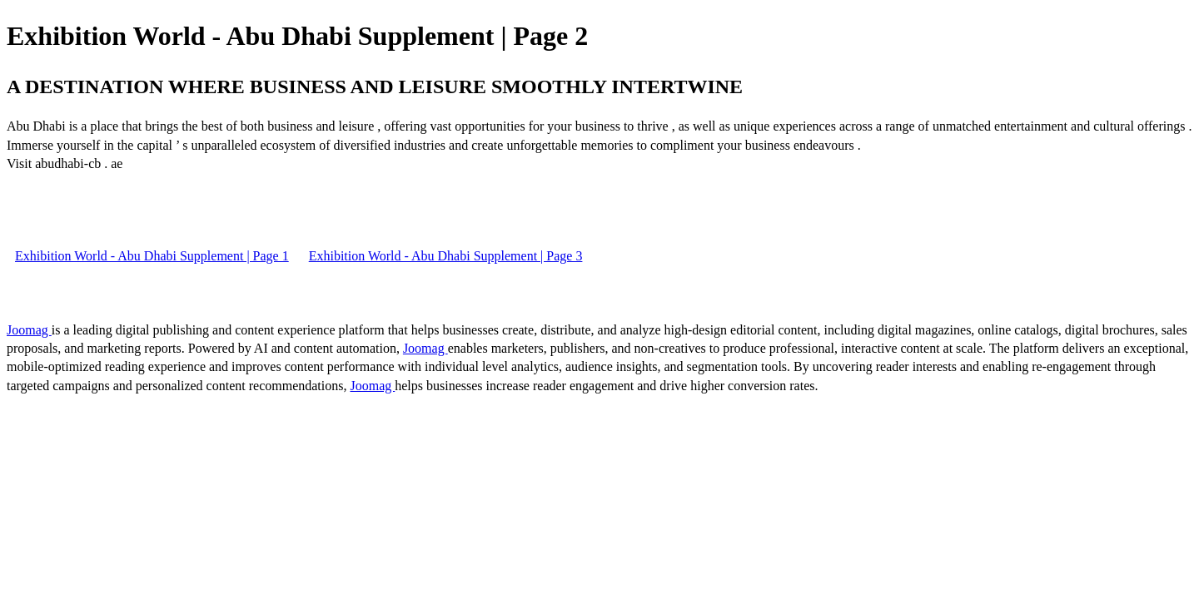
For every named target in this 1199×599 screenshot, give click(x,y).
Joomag (29, 330)
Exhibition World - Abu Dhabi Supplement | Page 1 (152, 256)
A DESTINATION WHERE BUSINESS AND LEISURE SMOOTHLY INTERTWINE (375, 86)
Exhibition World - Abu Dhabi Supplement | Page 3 (446, 256)
